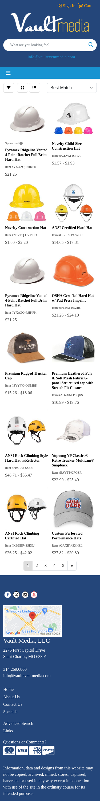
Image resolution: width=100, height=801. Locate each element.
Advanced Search (18, 723)
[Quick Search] (44, 45)
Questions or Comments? (24, 742)
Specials (10, 711)
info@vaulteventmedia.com (51, 57)
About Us (11, 697)
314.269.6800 (15, 669)
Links (8, 731)
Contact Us (12, 704)
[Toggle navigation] (8, 73)
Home (8, 689)
